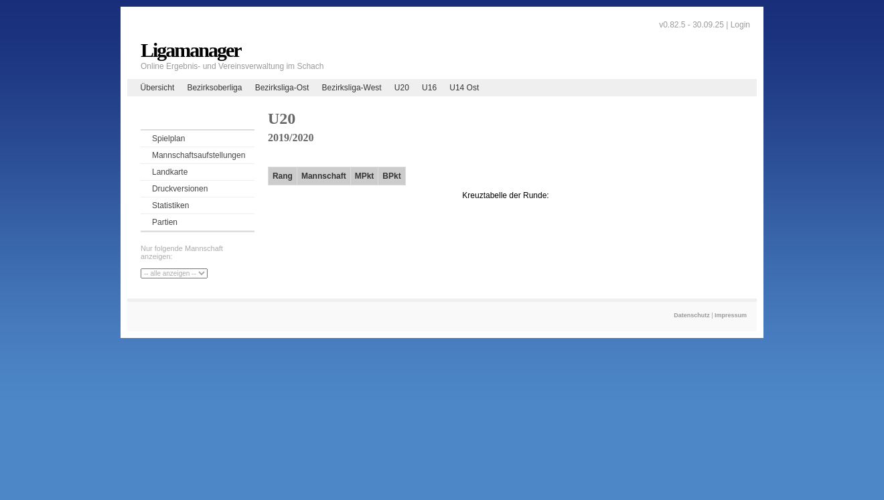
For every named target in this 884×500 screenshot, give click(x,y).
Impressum (731, 315)
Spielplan (168, 138)
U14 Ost (464, 87)
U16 (429, 87)
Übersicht (158, 87)
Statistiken (170, 205)
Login (740, 24)
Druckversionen (180, 188)
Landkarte (170, 172)
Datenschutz (692, 315)
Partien (164, 222)
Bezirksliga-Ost (282, 87)
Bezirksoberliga (214, 87)
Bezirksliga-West (352, 87)
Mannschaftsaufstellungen (198, 155)
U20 (401, 87)
